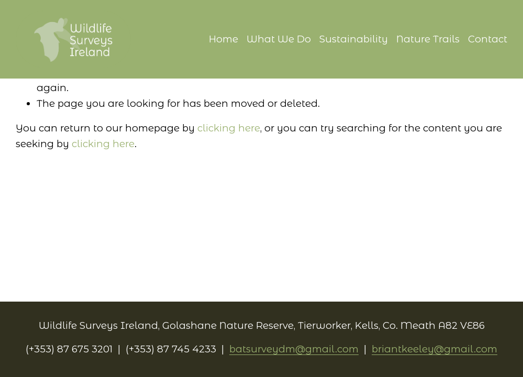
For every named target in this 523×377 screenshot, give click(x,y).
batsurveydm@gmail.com (294, 349)
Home (223, 39)
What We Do (279, 39)
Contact (487, 39)
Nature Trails (428, 39)
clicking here (228, 128)
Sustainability (353, 39)
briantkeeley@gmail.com (434, 349)
